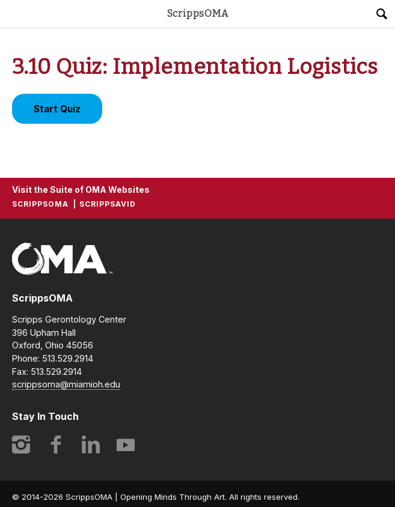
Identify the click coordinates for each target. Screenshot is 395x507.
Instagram (21, 445)
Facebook (56, 445)
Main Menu (14, 14)
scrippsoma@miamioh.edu (66, 384)
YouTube (126, 445)
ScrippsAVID (107, 203)
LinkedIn (91, 445)
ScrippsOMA (197, 14)
